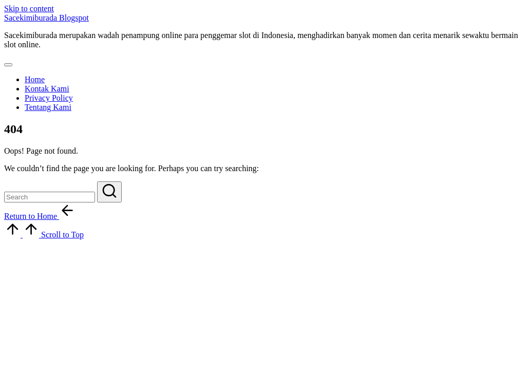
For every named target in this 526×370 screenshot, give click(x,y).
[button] (109, 191)
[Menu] (8, 64)
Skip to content (29, 8)
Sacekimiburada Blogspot (46, 17)
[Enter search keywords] (49, 197)
